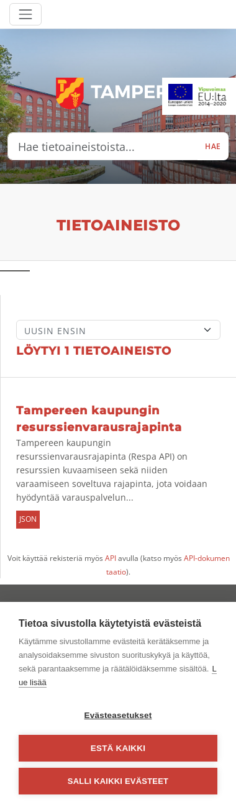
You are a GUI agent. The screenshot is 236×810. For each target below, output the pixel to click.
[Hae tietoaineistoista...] (102, 146)
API (110, 558)
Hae (213, 146)
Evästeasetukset (118, 715)
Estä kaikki (118, 748)
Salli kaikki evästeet (118, 781)
